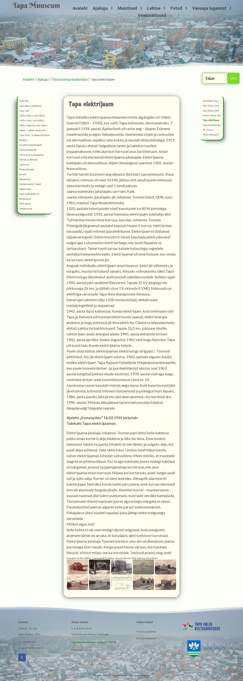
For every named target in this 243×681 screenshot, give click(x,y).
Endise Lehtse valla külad (32, 116)
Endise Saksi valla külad (31, 121)
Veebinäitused (152, 16)
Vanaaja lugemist (209, 9)
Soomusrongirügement (30, 145)
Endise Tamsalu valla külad (33, 126)
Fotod (176, 9)
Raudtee (23, 140)
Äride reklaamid (211, 135)
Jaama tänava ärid (212, 116)
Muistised (127, 9)
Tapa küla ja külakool (30, 106)
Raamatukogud (26, 170)
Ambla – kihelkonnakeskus (32, 131)
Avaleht (80, 9)
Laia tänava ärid (211, 111)
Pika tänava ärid (211, 106)
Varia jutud (25, 204)
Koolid (22, 175)
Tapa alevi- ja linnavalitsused (34, 135)
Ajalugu (100, 9)
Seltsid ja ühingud (28, 160)
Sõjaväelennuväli (27, 150)
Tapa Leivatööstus (212, 125)
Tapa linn (23, 101)
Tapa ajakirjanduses (29, 194)
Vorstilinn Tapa (210, 101)
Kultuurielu (24, 180)
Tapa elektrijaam (211, 120)
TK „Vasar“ (208, 130)
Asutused (24, 165)
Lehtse (153, 9)
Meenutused (25, 199)
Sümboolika (25, 189)
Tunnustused (25, 209)
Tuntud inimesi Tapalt (30, 184)
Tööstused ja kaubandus (31, 155)
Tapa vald (24, 111)
